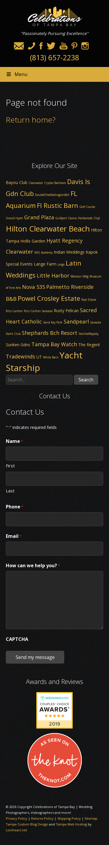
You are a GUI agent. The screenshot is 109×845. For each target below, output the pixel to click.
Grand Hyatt (14, 218)
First (10, 465)
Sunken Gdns (18, 344)
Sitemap (91, 818)
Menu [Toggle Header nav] (16, 74)
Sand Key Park (52, 322)
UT (39, 357)
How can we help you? (33, 566)
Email (14, 536)
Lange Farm (45, 264)
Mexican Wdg (79, 276)
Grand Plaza (39, 217)
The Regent (89, 344)
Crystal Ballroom (55, 183)
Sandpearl (76, 321)
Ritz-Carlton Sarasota (38, 311)
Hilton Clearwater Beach (48, 228)
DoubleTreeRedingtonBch (52, 195)
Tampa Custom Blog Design (27, 824)
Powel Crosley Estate (49, 298)
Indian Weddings (69, 252)
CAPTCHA (17, 639)
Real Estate (88, 300)
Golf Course (87, 207)
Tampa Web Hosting (71, 824)
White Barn (50, 357)
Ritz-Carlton (14, 311)
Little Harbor (53, 275)
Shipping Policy (69, 818)
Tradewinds (20, 356)
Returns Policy (42, 818)
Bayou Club (16, 182)
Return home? (31, 119)
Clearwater (35, 183)
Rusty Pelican (66, 310)
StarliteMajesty (88, 334)
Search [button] (85, 379)
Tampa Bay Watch (54, 344)
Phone (14, 507)
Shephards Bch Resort (49, 332)
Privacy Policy (16, 818)
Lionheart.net (16, 830)
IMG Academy (43, 252)
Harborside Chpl (89, 218)
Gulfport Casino (66, 218)
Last (10, 490)
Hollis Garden (32, 241)
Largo (61, 264)
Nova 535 (33, 286)
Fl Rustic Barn (57, 205)
